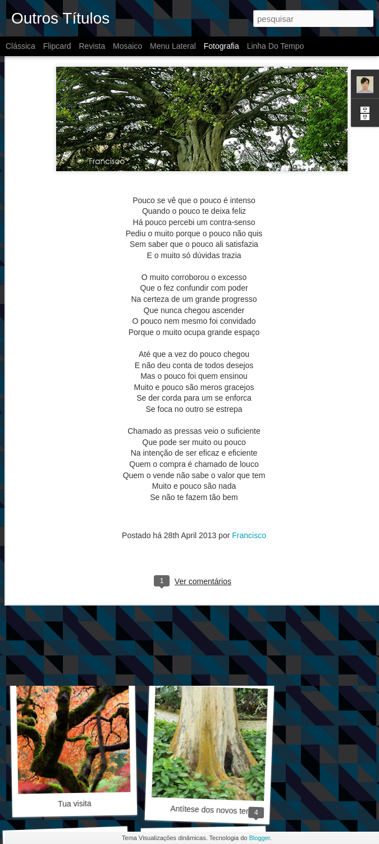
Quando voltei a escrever (82, 657)
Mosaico (127, 46)
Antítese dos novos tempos (217, 810)
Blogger (259, 837)
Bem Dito (71, 504)
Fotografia (221, 46)
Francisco (249, 448)
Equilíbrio (205, 498)
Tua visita (75, 803)
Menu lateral (173, 46)
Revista (92, 46)
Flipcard (57, 46)
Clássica (20, 46)
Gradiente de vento (207, 652)
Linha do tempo (275, 46)
